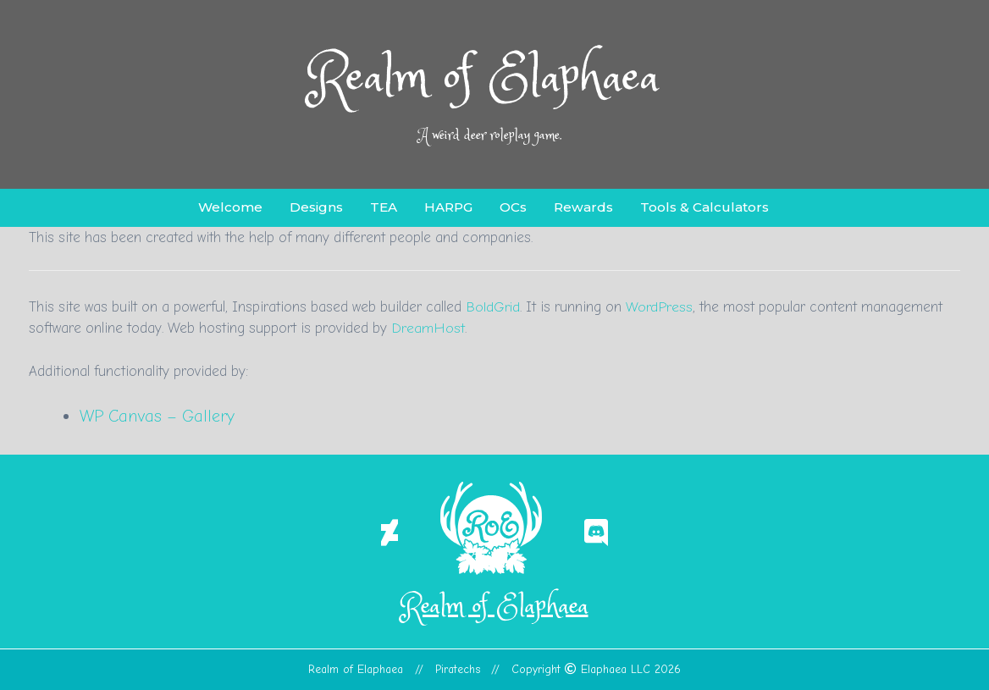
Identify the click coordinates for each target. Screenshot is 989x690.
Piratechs (457, 669)
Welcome (230, 207)
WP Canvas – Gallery (157, 416)
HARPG (448, 207)
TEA (383, 207)
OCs (513, 207)
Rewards (583, 207)
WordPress (660, 307)
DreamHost (428, 328)
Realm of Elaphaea (484, 79)
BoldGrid (493, 307)
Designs (316, 207)
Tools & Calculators (704, 207)
